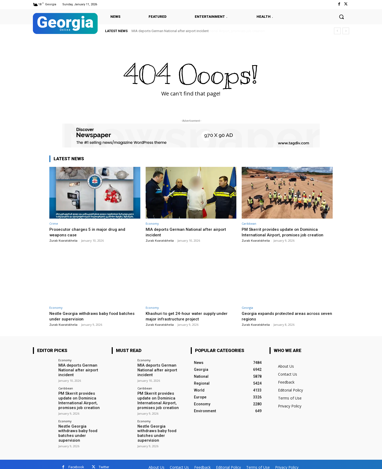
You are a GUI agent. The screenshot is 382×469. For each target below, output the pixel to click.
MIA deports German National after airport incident (170, 31)
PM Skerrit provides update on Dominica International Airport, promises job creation (285, 232)
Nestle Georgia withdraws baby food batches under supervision (86, 316)
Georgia (247, 307)
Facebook (76, 461)
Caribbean (249, 223)
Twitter (104, 461)
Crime (53, 223)
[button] (341, 16)
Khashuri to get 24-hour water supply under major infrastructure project (189, 316)
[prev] (337, 31)
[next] (345, 31)
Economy (152, 223)
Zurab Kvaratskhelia (63, 240)
